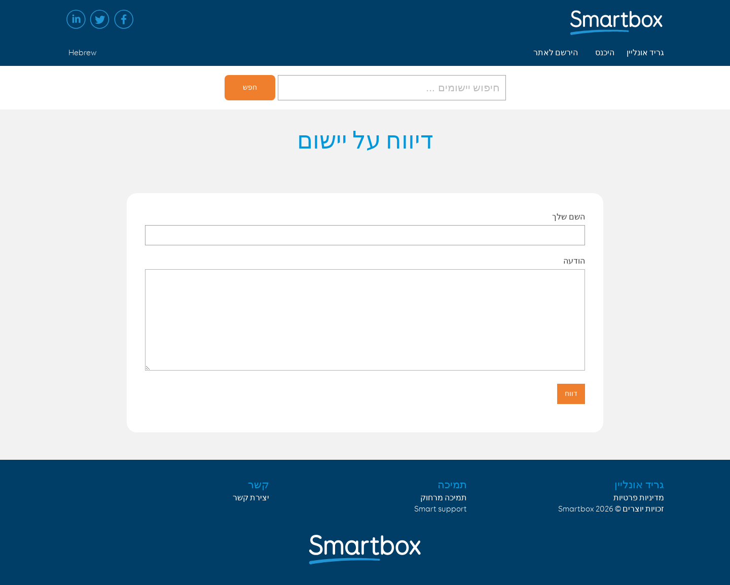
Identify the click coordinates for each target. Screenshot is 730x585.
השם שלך (568, 217)
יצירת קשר (251, 498)
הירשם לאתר (555, 53)
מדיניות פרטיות (638, 498)
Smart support (440, 509)
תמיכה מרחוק (443, 498)
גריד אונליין (645, 53)
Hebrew (82, 53)
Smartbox (576, 509)
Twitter (100, 19)
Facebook (124, 19)
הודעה (574, 261)
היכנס (604, 53)
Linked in (76, 19)
